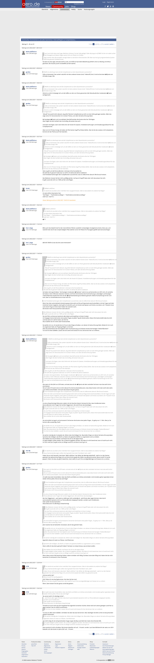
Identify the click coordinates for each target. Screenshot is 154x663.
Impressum (105, 644)
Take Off (33, 645)
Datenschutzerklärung (108, 653)
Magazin (70, 645)
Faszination (24, 656)
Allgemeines (54, 9)
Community (58, 6)
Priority (23, 645)
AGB (78, 649)
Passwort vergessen (60, 647)
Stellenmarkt (80, 645)
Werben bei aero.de (107, 647)
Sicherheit (24, 653)
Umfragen (70, 649)
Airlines (23, 647)
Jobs (67, 6)
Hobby (73, 9)
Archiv (69, 644)
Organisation (25, 654)
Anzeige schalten (81, 647)
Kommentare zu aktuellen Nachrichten (41, 40)
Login (104, 2)
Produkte (92, 644)
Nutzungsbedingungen (108, 649)
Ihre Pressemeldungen (108, 645)
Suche (80, 9)
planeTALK (34, 644)
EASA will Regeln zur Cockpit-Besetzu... (65, 40)
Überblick (45, 9)
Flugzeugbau (25, 651)
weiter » (112, 44)
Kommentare (64, 9)
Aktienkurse (71, 647)
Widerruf (92, 649)
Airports (24, 649)
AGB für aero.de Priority (109, 651)
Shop (73, 6)
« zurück (106, 44)
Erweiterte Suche (79, 4)
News (48, 6)
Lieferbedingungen (94, 647)
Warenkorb (92, 645)
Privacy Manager (107, 654)
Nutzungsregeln (89, 9)
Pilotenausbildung (82, 644)
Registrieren (110, 2)
